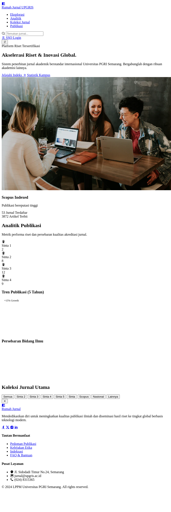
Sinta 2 (21, 396)
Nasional (98, 396)
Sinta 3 (34, 396)
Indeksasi (16, 451)
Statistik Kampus (38, 75)
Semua (7, 396)
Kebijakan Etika (21, 447)
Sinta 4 (47, 396)
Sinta (72, 396)
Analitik (15, 18)
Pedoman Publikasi (23, 444)
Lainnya (113, 396)
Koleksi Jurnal (20, 22)
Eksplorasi (17, 14)
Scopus (84, 396)
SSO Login (11, 37)
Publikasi (16, 26)
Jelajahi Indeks (14, 75)
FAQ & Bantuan (21, 455)
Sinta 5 (60, 396)
